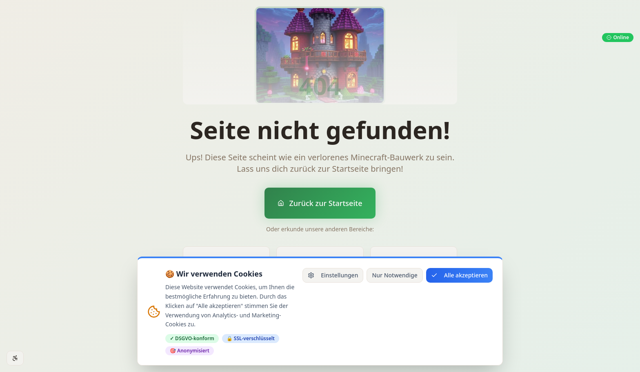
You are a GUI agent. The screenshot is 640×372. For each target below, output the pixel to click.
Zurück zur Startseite (320, 203)
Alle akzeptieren (459, 275)
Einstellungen (333, 275)
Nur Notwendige (394, 275)
